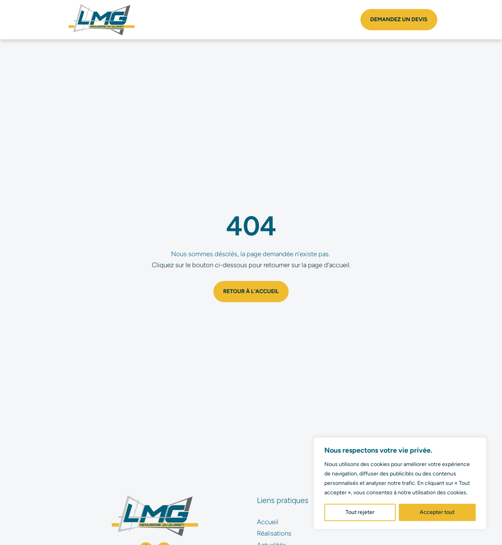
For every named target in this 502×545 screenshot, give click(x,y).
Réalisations (274, 533)
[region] (400, 483)
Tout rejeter (360, 512)
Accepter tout (437, 512)
